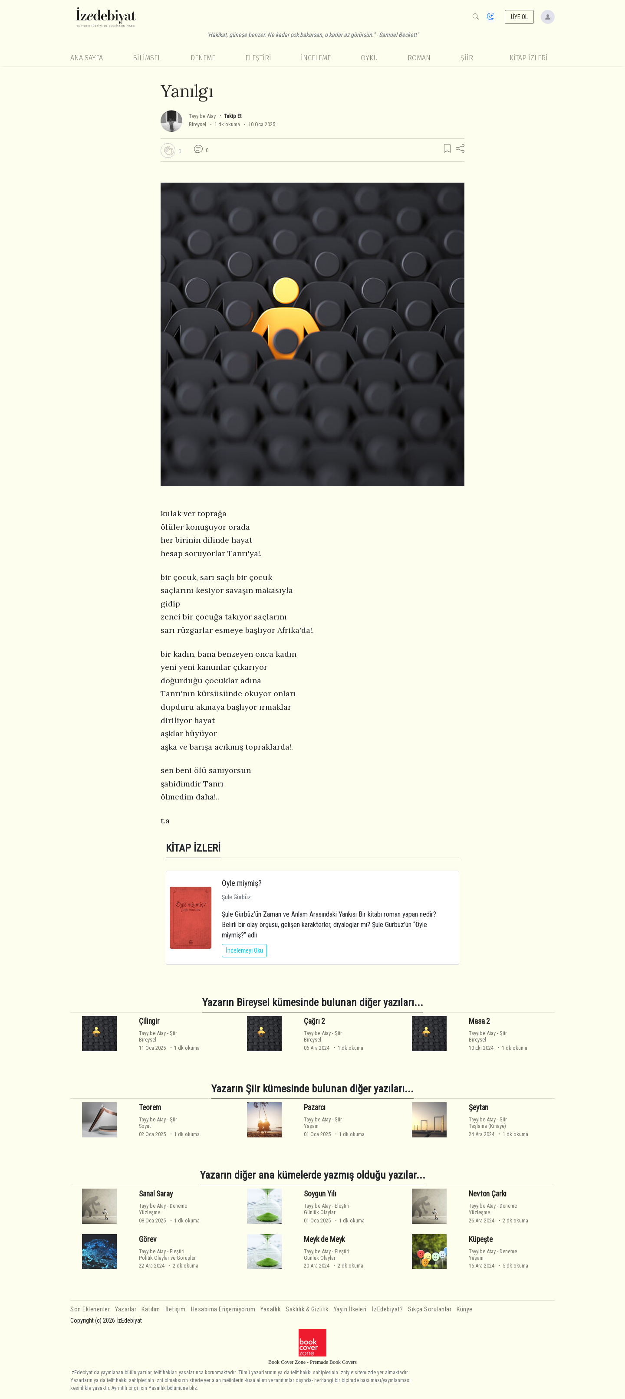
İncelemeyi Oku (244, 950)
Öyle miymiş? (242, 883)
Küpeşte (481, 1239)
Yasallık (270, 1309)
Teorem (150, 1107)
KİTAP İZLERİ (529, 58)
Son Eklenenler (90, 1309)
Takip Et (232, 116)
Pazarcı (315, 1107)
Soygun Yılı (320, 1193)
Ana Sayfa (86, 58)
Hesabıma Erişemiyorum (223, 1309)
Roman (419, 58)
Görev (147, 1239)
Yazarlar (125, 1309)
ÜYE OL (519, 16)
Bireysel (197, 124)
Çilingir (149, 1021)
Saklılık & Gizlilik (307, 1309)
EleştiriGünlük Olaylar (326, 1209)
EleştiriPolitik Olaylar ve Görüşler (167, 1254)
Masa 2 (479, 1021)
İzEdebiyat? (387, 1309)
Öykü (369, 58)
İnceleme (316, 58)
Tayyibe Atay (202, 116)
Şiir (467, 58)
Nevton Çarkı (488, 1193)
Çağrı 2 (314, 1021)
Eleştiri (258, 58)
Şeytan (478, 1107)
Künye (465, 1309)
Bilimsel (147, 58)
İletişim (175, 1309)
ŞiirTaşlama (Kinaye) (488, 1122)
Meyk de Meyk (324, 1239)
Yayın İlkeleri (350, 1309)
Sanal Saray (155, 1193)
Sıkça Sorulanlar (429, 1309)
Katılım (150, 1309)
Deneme (203, 58)
